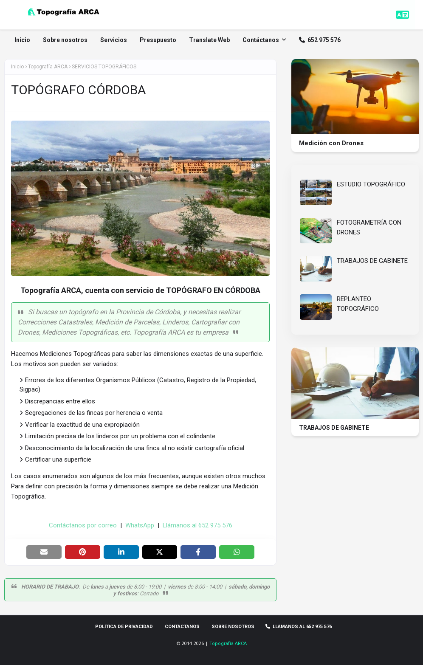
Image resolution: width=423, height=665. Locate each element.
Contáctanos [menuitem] (261, 40)
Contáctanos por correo (83, 525)
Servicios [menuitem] (114, 40)
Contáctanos (182, 626)
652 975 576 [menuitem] (320, 40)
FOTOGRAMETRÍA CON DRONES (369, 227)
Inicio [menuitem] (23, 40)
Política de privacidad (124, 626)
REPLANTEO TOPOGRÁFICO (358, 304)
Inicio (17, 67)
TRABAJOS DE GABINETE (372, 261)
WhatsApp (139, 525)
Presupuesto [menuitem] (158, 40)
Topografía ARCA (228, 643)
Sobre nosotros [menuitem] (65, 40)
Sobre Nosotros (233, 626)
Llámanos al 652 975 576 (197, 525)
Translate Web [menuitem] (209, 40)
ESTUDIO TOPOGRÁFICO (371, 184)
